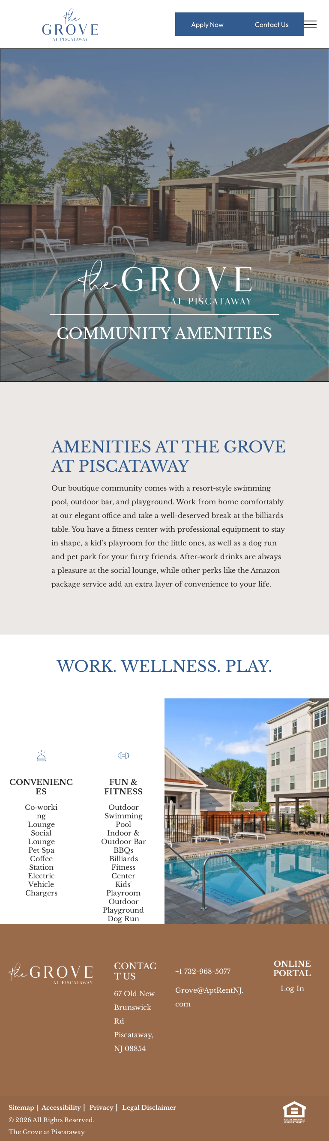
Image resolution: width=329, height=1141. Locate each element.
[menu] (310, 24)
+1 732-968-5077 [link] (202, 971)
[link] (294, 1107)
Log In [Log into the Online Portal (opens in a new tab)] (292, 988)
